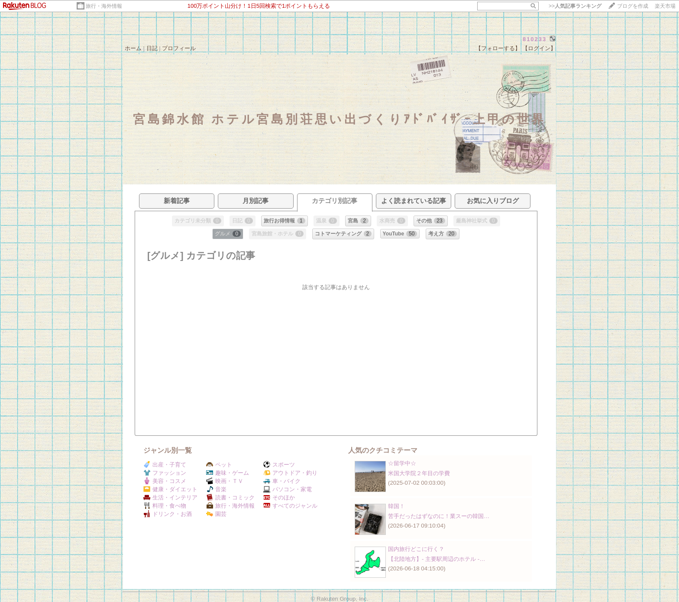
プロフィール (179, 48)
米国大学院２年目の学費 (419, 473)
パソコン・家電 (287, 489)
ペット (219, 464)
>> (575, 6)
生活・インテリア (170, 497)
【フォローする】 (498, 48)
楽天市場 (665, 6)
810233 (534, 39)
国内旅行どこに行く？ (416, 549)
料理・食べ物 (164, 505)
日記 (152, 48)
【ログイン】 (539, 48)
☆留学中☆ (402, 463)
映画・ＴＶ (224, 481)
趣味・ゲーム (227, 473)
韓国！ (396, 506)
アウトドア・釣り (290, 473)
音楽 (216, 489)
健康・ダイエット (170, 489)
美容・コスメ (164, 481)
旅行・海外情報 (104, 6)
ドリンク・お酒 (167, 514)
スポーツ (279, 464)
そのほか (279, 497)
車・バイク (282, 481)
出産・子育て (164, 464)
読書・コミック (230, 497)
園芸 (216, 514)
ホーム (133, 48)
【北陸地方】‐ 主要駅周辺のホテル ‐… (436, 559)
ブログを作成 (632, 6)
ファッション (164, 473)
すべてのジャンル (290, 505)
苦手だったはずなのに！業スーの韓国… (438, 516)
